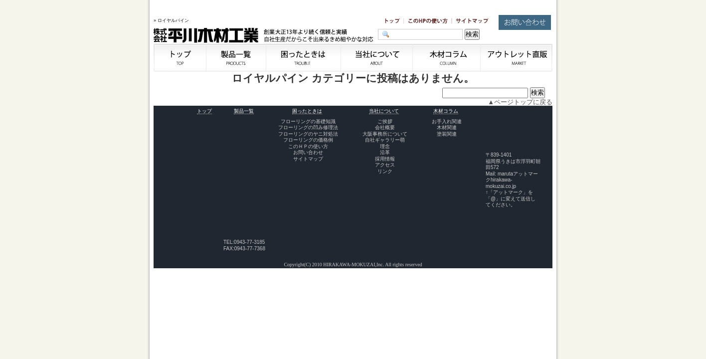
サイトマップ (308, 159)
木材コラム (445, 111)
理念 (385, 146)
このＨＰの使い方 (308, 146)
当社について (384, 111)
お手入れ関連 (447, 121)
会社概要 (385, 127)
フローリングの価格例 (308, 140)
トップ (204, 111)
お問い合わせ (308, 152)
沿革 (385, 152)
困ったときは (307, 111)
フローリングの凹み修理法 (308, 127)
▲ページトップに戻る (520, 102)
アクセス (385, 165)
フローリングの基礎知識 (308, 121)
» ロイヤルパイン (171, 20)
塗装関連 (447, 134)
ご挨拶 (384, 121)
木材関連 (447, 127)
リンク (384, 171)
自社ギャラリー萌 (385, 140)
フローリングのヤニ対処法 (308, 134)
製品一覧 (244, 111)
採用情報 (385, 159)
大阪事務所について (384, 134)
